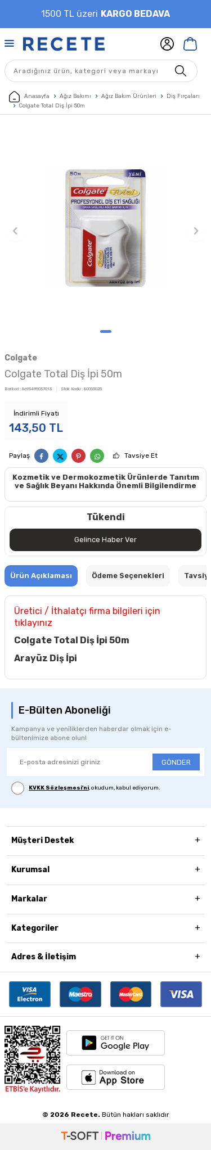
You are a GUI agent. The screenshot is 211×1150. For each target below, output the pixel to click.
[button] (105, 331)
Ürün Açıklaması (41, 575)
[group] (105, 225)
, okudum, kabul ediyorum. (85, 788)
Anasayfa (29, 96)
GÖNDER (176, 762)
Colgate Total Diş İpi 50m (52, 105)
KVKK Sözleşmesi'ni (59, 787)
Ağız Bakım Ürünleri (128, 96)
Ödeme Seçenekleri (128, 575)
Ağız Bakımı (75, 96)
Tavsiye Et (141, 455)
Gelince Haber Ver (105, 539)
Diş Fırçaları (183, 96)
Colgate (21, 358)
